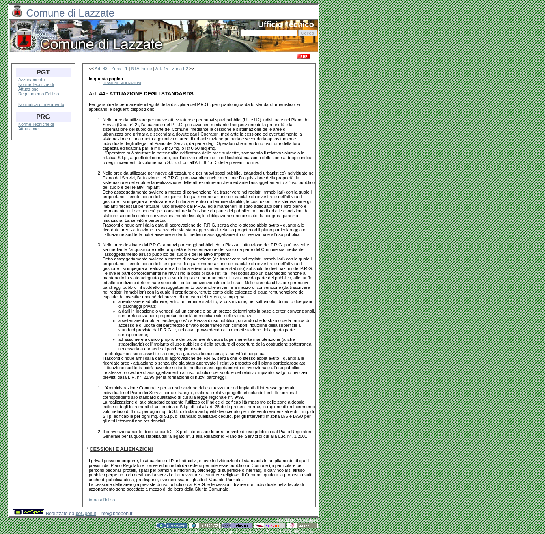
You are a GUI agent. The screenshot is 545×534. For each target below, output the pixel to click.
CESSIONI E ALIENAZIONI (122, 83)
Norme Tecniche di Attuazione (36, 86)
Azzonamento (31, 79)
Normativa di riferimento (41, 104)
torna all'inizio (102, 499)
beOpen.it (86, 513)
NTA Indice (141, 68)
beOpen (310, 520)
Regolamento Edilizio (38, 93)
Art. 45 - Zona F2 (171, 68)
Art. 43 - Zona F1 (111, 68)
